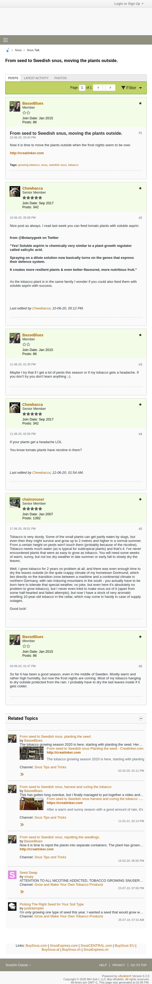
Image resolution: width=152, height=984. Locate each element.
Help (103, 965)
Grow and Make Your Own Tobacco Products (69, 885)
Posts (13, 78)
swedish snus (57, 164)
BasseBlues (33, 740)
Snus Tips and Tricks (50, 767)
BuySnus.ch (71, 950)
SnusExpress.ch (95, 950)
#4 (140, 434)
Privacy (118, 965)
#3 (140, 364)
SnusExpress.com (64, 946)
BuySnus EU (124, 946)
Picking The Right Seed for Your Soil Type (52, 904)
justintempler (34, 908)
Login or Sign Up (128, 4)
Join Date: (30, 118)
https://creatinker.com (65, 803)
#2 (140, 218)
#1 (140, 133)
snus (44, 164)
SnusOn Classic (18, 965)
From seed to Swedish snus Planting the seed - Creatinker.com (95, 748)
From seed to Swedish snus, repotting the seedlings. (60, 837)
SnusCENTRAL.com (96, 946)
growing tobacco (29, 164)
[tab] (13, 77)
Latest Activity (36, 78)
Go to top (139, 965)
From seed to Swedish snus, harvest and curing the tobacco (65, 787)
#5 (140, 529)
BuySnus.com (36, 946)
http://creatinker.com (27, 153)
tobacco (73, 164)
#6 (140, 666)
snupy (28, 877)
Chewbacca (41, 308)
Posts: (27, 122)
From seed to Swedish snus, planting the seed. (55, 736)
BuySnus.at (51, 950)
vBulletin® (125, 976)
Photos (60, 78)
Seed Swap (28, 873)
